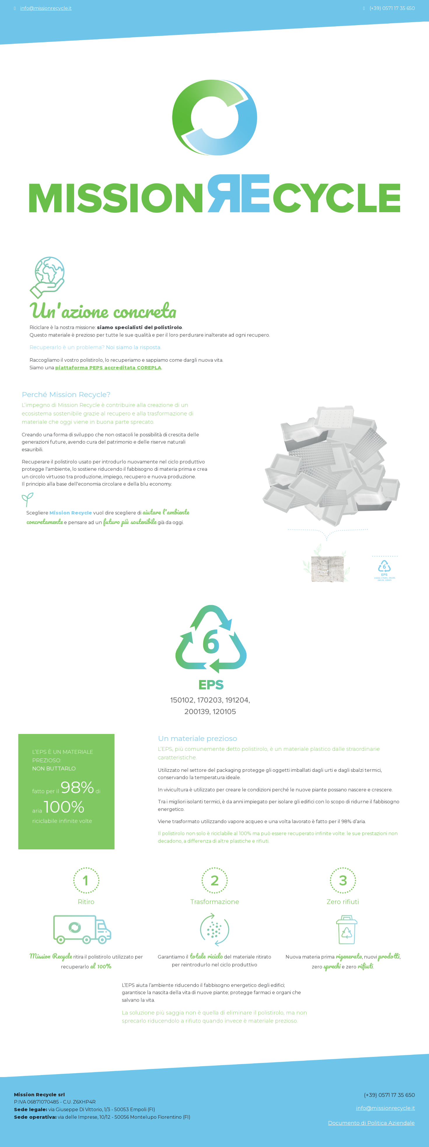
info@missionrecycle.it (46, 8)
